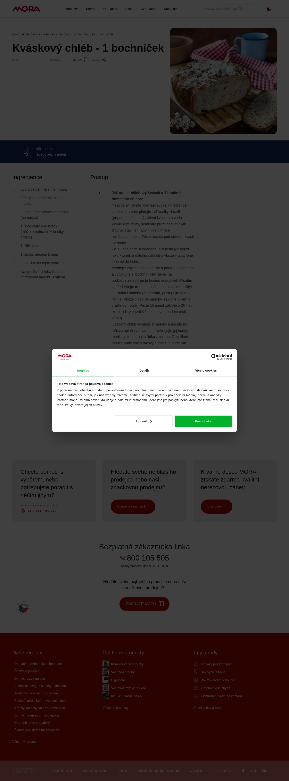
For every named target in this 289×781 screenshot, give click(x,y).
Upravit (144, 421)
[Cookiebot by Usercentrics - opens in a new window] (214, 357)
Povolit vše (203, 421)
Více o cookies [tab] (206, 370)
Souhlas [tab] (83, 370)
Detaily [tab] (144, 370)
